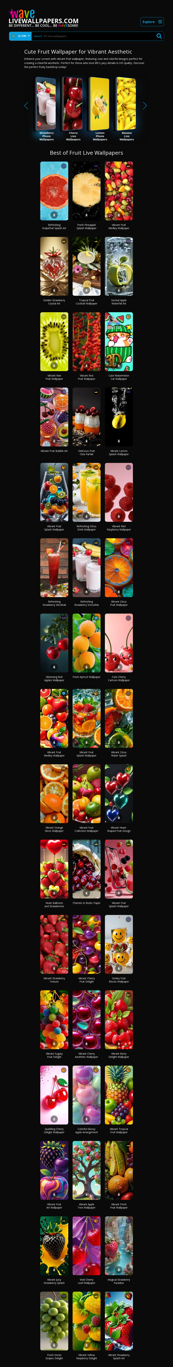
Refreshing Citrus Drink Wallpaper (86, 527)
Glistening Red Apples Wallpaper (54, 678)
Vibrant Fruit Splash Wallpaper (54, 527)
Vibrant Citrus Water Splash (119, 754)
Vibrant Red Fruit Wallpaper (86, 377)
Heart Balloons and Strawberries (54, 904)
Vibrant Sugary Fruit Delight (54, 1055)
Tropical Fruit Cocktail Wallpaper (86, 301)
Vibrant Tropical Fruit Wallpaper (119, 1130)
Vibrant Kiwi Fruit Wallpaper (54, 377)
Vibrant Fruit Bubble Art (54, 451)
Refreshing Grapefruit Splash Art (54, 226)
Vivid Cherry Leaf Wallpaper (86, 1281)
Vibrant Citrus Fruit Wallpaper (119, 603)
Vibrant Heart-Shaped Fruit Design (119, 829)
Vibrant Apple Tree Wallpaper (86, 1206)
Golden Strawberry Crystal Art (54, 301)
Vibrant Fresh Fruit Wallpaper (119, 1206)
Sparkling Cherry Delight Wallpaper (54, 1130)
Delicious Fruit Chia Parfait (86, 452)
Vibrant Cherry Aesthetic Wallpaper (86, 1055)
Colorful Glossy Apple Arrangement (86, 1130)
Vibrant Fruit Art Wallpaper (54, 1206)
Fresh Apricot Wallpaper (86, 677)
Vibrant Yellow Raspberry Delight (86, 1356)
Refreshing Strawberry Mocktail (54, 603)
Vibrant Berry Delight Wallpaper (119, 1055)
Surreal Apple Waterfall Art (119, 301)
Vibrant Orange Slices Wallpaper (54, 829)
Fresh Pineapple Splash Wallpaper (86, 226)
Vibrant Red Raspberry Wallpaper (119, 527)
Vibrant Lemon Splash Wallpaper (119, 452)
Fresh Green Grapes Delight (54, 1356)
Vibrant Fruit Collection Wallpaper (86, 829)
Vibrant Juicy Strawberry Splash (54, 1281)
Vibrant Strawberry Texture (54, 980)
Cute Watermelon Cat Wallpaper (119, 377)
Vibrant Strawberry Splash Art (119, 1356)
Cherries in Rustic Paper (86, 903)
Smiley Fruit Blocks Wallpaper (119, 980)
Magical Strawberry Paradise (119, 1281)
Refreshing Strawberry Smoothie (86, 603)
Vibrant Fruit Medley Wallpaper (119, 226)
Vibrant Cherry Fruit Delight (86, 980)
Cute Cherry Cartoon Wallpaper (119, 678)
